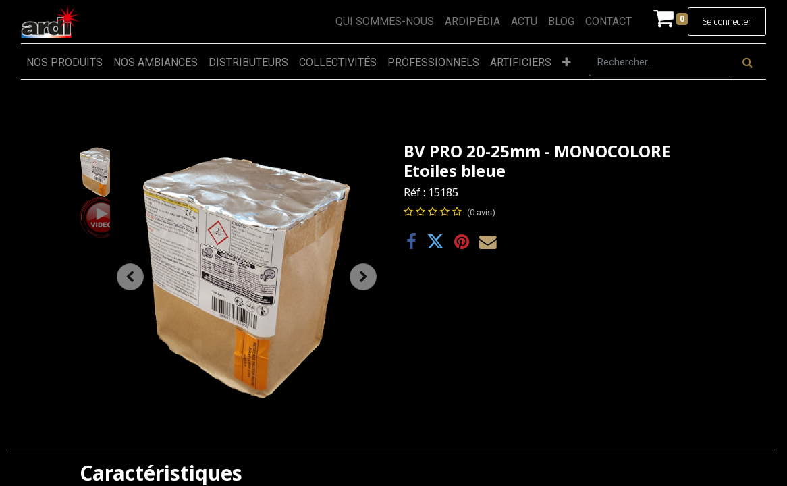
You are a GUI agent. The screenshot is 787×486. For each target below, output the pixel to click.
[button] (566, 62)
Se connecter (727, 21)
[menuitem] (384, 21)
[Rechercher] (747, 62)
